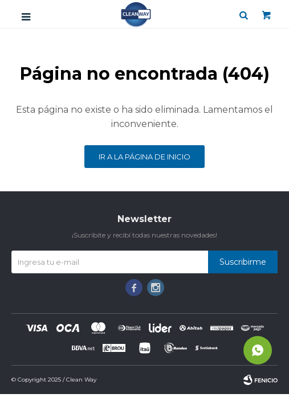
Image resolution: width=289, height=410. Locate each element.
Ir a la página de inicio (144, 156)
